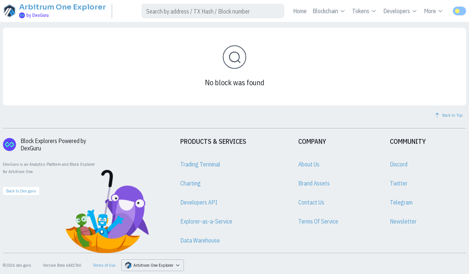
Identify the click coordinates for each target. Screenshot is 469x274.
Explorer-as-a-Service (206, 221)
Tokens (364, 11)
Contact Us (311, 202)
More (434, 11)
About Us (309, 164)
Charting (190, 183)
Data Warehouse (200, 240)
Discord (398, 164)
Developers (400, 11)
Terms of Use (104, 265)
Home (300, 11)
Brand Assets (314, 183)
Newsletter (403, 221)
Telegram (401, 202)
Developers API (198, 202)
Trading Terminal (200, 164)
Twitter (398, 183)
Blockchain (329, 11)
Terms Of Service (318, 221)
